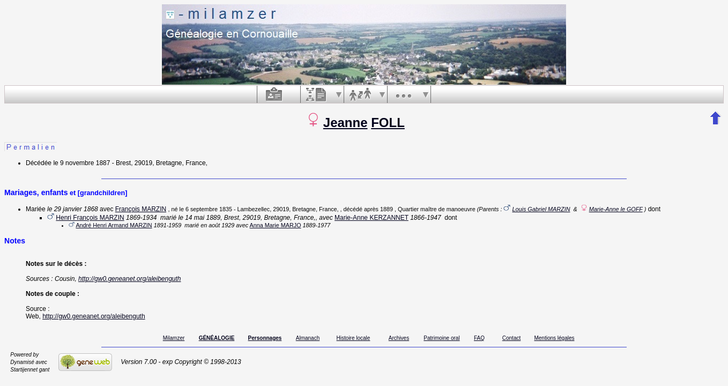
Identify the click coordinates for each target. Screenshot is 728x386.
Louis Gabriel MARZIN (541, 209)
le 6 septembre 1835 (205, 209)
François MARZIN (140, 209)
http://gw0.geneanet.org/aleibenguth (129, 279)
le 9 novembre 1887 (81, 163)
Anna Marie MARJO (275, 225)
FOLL (388, 122)
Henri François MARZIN (90, 217)
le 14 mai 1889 (199, 217)
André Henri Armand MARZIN (114, 225)
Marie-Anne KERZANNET (371, 217)
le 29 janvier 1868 (72, 209)
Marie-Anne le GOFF (616, 209)
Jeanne (345, 122)
